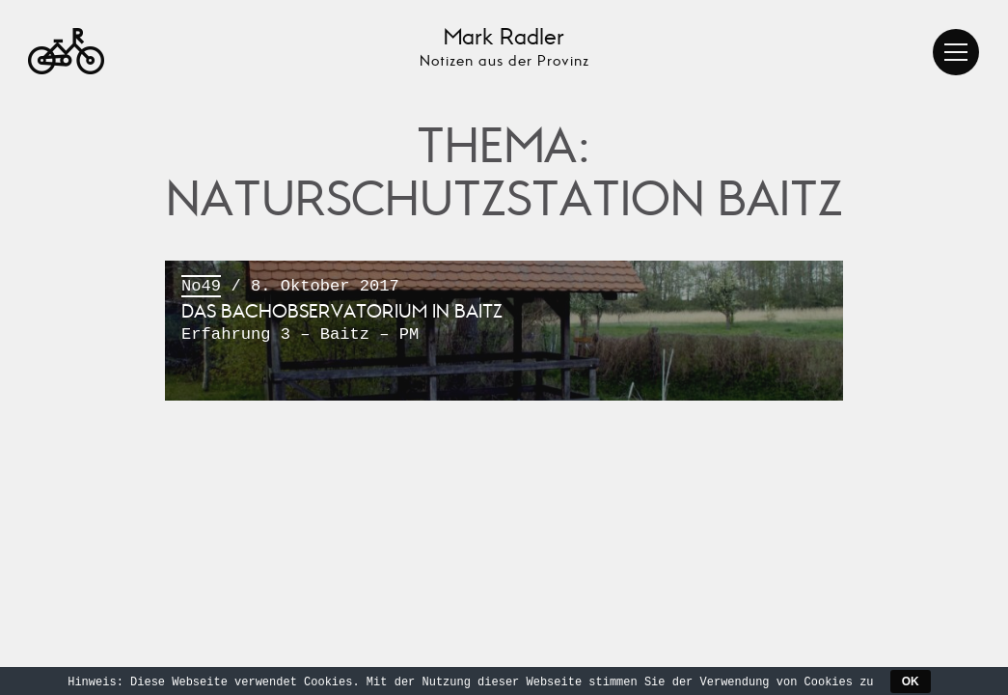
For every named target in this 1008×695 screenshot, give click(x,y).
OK (910, 681)
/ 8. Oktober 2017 (504, 311)
